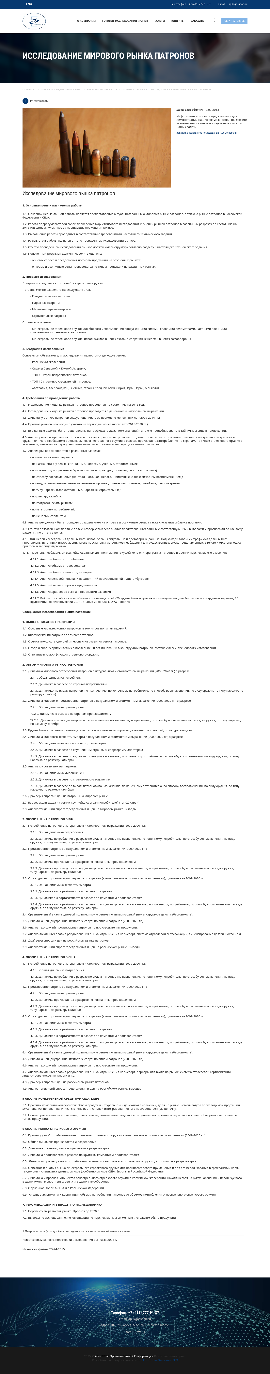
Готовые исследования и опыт (125, 21)
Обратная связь (234, 21)
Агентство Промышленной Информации (124, 1356)
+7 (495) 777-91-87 (200, 4)
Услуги (160, 21)
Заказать (197, 21)
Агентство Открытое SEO (160, 1360)
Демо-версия (229, 132)
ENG (29, 4)
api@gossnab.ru (238, 4)
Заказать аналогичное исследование (198, 132)
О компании (86, 21)
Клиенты (177, 21)
